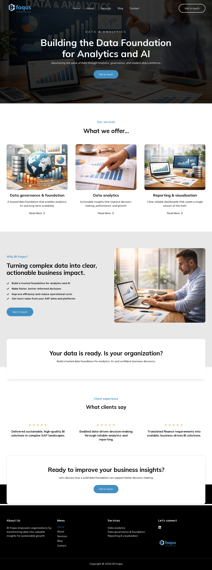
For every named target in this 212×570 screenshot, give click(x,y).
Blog (117, 8)
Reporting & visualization (123, 535)
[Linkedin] (159, 526)
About (87, 8)
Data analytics (116, 527)
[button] (192, 8)
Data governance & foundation (126, 531)
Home (73, 8)
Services (102, 8)
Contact (131, 8)
